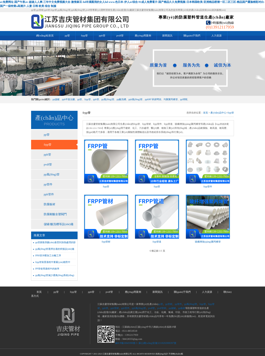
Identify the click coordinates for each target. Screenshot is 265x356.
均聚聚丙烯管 (171, 99)
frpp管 (84, 35)
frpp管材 (106, 241)
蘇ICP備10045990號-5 (126, 343)
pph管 (102, 35)
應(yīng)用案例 (143, 35)
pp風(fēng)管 (107, 99)
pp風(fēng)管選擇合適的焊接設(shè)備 (54, 249)
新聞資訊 (167, 35)
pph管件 (49, 194)
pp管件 (48, 184)
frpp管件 (207, 186)
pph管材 (115, 308)
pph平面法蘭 (68, 99)
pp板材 (181, 308)
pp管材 (168, 304)
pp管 (67, 35)
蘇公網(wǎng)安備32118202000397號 (157, 343)
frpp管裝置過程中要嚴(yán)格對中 (52, 262)
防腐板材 (49, 204)
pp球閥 (183, 99)
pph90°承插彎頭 (153, 99)
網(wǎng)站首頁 (45, 35)
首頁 (205, 112)
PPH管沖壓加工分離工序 (48, 255)
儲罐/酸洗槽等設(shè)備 (58, 224)
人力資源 (216, 35)
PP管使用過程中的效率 (47, 268)
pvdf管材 (161, 308)
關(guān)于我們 (192, 35)
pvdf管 (120, 35)
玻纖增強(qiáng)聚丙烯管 (208, 241)
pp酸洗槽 (121, 99)
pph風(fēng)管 (135, 99)
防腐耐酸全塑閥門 (55, 214)
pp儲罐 (55, 99)
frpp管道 (157, 241)
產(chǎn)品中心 (218, 112)
